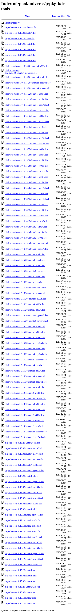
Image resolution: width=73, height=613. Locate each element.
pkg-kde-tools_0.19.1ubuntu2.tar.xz (20, 598)
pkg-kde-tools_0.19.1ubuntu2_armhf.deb (23, 520)
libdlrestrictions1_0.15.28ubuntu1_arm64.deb (25, 293)
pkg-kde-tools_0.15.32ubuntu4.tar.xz (21, 581)
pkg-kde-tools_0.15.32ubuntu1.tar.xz (21, 576)
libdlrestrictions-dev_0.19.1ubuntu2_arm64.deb (26, 227)
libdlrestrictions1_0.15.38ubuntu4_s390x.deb (25, 371)
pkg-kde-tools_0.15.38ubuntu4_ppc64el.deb (24, 470)
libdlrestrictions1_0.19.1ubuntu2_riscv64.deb (25, 426)
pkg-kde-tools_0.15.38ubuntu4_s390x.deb (23, 465)
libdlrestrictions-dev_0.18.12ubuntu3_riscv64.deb (27, 221)
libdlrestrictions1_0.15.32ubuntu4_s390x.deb (25, 304)
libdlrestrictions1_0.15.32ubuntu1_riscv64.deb (25, 282)
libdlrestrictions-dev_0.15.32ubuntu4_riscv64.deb (27, 143)
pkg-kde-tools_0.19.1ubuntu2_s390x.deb (23, 531)
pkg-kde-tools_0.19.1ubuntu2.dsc (19, 38)
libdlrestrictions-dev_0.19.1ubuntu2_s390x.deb (26, 238)
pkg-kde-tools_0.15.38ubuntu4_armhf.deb (23, 448)
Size (69, 16)
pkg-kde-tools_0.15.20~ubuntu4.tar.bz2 (22, 587)
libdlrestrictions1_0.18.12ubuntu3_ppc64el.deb (26, 431)
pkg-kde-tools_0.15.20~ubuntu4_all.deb (22, 443)
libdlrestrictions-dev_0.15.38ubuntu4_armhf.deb (26, 160)
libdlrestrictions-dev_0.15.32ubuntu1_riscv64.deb (27, 110)
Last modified (58, 16)
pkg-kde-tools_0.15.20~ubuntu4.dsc (21, 27)
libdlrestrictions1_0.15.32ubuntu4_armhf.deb (25, 254)
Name (27, 16)
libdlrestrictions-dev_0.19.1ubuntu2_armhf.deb (26, 232)
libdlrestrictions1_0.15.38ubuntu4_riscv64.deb (25, 365)
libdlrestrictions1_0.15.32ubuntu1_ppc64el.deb (26, 359)
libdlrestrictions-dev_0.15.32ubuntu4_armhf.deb (26, 132)
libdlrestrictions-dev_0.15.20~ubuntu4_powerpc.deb (21, 71)
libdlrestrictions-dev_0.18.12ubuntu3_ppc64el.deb (27, 199)
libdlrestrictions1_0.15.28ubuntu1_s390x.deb (25, 310)
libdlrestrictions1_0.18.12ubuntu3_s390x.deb (25, 404)
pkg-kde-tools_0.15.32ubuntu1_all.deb (22, 509)
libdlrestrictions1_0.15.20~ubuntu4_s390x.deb (25, 299)
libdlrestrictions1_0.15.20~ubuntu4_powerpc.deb (26, 321)
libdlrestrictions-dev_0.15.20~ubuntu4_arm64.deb (27, 88)
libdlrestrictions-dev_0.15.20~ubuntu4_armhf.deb (27, 77)
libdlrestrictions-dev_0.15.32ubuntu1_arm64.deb (26, 94)
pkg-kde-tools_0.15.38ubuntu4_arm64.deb (24, 459)
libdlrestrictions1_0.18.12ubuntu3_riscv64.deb (25, 398)
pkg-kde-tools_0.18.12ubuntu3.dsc (20, 49)
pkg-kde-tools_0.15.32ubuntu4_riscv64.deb (24, 498)
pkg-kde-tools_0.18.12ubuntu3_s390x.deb (23, 564)
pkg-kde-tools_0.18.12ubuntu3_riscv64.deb (24, 559)
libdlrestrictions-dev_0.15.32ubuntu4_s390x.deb (26, 149)
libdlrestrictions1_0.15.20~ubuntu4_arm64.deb (26, 287)
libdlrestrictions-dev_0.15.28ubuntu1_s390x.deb (26, 193)
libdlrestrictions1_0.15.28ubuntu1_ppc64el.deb (26, 343)
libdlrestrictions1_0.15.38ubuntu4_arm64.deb (25, 376)
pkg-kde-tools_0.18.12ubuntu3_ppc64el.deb (24, 553)
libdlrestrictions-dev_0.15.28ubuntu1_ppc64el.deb (27, 188)
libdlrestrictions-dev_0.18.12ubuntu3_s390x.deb (26, 215)
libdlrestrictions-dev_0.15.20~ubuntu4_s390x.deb (27, 66)
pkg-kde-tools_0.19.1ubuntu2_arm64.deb (23, 526)
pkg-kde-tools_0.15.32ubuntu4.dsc (20, 55)
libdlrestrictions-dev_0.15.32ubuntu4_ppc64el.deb (27, 138)
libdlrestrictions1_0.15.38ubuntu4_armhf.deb (25, 348)
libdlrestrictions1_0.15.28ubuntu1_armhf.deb (25, 265)
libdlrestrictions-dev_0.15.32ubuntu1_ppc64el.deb (27, 105)
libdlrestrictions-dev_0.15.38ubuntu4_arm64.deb (26, 155)
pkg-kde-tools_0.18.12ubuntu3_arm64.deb (24, 548)
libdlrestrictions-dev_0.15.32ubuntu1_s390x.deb (26, 116)
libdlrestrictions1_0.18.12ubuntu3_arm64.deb (25, 409)
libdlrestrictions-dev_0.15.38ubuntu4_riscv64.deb (27, 171)
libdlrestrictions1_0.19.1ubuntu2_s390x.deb (24, 415)
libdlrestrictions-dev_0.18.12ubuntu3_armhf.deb (26, 210)
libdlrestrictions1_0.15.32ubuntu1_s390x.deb (25, 332)
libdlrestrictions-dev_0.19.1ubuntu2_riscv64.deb (26, 249)
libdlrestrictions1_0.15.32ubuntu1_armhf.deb (25, 276)
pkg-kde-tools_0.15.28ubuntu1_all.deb (22, 476)
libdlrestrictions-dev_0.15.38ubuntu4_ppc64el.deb (27, 121)
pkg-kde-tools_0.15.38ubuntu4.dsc (20, 33)
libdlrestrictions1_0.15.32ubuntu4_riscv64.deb (25, 260)
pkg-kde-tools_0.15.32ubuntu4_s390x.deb (23, 504)
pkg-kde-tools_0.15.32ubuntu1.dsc (20, 60)
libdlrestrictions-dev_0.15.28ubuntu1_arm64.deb (26, 177)
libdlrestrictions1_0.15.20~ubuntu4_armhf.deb (25, 271)
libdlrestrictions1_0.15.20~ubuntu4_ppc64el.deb (26, 315)
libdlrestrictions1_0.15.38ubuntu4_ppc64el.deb (26, 382)
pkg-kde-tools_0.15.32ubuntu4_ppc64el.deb (24, 481)
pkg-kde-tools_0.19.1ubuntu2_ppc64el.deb (24, 515)
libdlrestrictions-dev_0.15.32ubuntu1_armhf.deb (26, 99)
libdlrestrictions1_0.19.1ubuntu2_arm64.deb (24, 420)
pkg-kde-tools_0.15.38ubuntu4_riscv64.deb (24, 454)
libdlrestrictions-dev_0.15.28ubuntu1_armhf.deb (26, 182)
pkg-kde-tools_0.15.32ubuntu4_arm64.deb (24, 487)
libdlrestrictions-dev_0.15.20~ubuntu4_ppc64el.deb (28, 83)
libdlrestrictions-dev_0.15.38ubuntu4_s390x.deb (26, 166)
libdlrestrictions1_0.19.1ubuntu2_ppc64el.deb (25, 437)
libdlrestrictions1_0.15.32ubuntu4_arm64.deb (25, 326)
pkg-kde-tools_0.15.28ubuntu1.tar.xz (21, 570)
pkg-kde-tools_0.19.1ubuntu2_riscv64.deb (23, 537)
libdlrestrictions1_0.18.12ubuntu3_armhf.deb (25, 387)
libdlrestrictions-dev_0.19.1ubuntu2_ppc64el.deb (26, 243)
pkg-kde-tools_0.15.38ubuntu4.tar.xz (21, 592)
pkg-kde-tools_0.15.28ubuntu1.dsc (20, 44)
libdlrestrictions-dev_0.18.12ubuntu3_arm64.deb (26, 204)
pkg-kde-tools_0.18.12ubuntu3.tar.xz (21, 603)
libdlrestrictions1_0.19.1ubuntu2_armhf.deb (24, 393)
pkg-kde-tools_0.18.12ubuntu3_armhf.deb (23, 542)
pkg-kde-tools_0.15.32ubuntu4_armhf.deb (23, 492)
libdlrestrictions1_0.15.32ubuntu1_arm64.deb (25, 337)
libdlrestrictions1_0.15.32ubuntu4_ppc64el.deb (26, 354)
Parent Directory (12, 23)
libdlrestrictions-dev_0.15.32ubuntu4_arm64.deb (26, 127)
